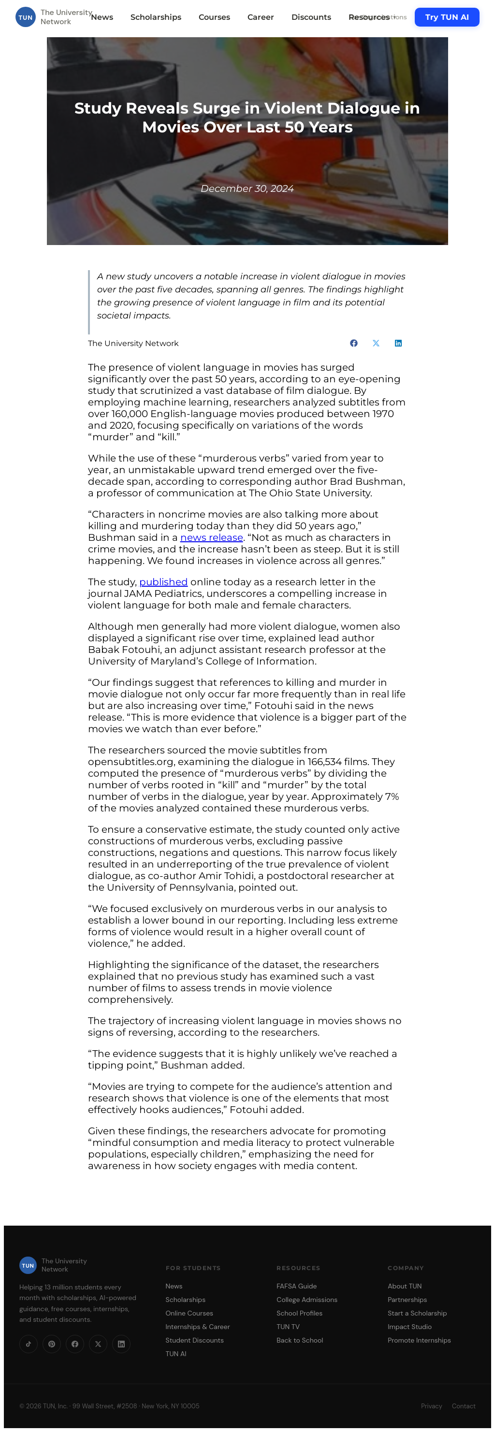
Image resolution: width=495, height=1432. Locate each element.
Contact (464, 1406)
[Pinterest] (52, 1344)
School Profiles (299, 1313)
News (102, 17)
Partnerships (407, 1299)
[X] (98, 1344)
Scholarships (156, 17)
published (163, 582)
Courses (214, 17)
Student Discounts (195, 1340)
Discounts (311, 17)
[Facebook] (75, 1344)
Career (261, 17)
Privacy (431, 1406)
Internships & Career (198, 1326)
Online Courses (190, 1313)
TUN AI (176, 1353)
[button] (354, 343)
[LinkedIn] (121, 1344)
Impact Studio (410, 1326)
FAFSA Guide (297, 1286)
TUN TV (288, 1326)
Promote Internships (419, 1340)
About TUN (405, 1286)
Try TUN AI (447, 17)
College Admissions (307, 1299)
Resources (373, 17)
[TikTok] (28, 1344)
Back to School (300, 1340)
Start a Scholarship (417, 1313)
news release (211, 537)
